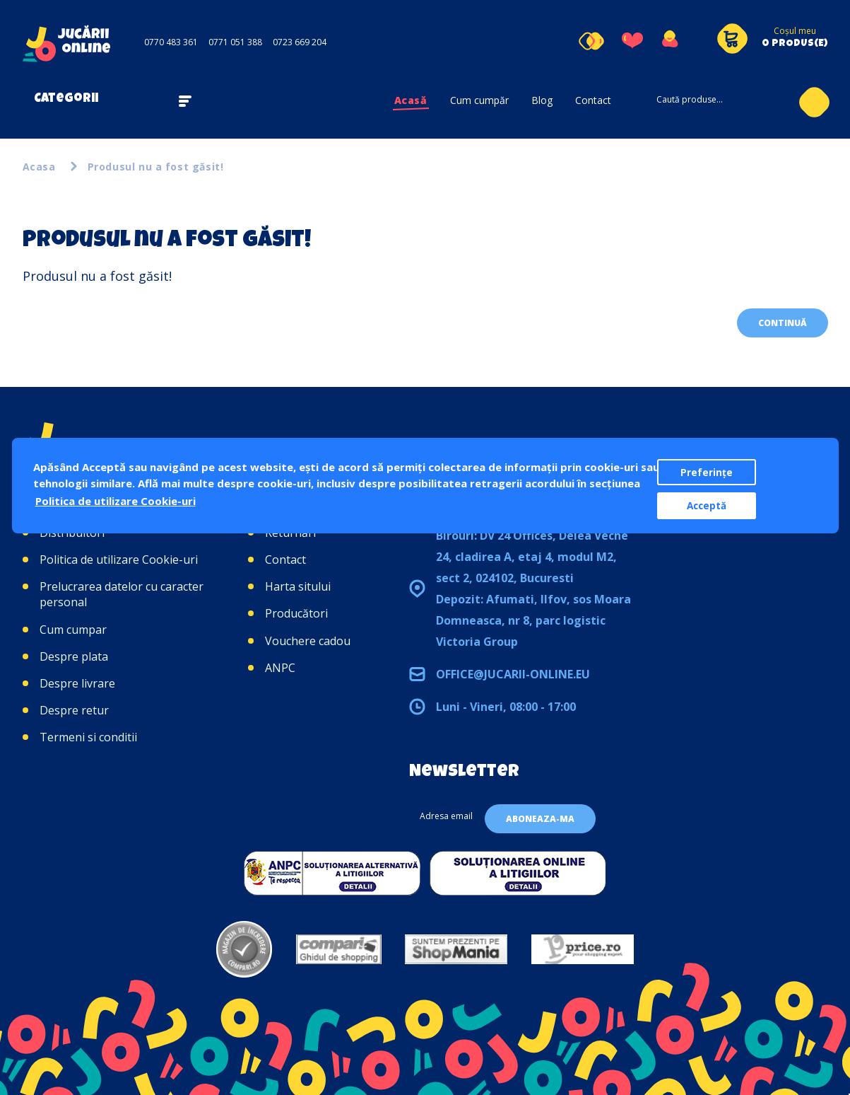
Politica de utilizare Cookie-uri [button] (115, 501)
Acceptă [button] (706, 505)
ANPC (280, 668)
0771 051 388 (235, 42)
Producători (296, 613)
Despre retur (74, 710)
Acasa (39, 166)
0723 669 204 (299, 42)
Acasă (410, 100)
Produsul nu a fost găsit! (156, 166)
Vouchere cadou (307, 641)
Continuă (782, 323)
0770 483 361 (171, 42)
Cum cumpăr (479, 100)
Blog (542, 100)
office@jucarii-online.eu (513, 674)
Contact (593, 100)
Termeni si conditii (88, 737)
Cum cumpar (73, 629)
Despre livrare (77, 683)
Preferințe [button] (706, 472)
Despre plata (74, 656)
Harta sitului (298, 586)
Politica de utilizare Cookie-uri (119, 559)
